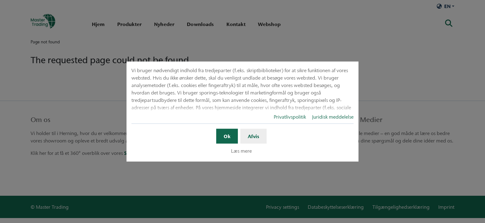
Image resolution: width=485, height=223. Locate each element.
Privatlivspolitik (290, 117)
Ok (227, 136)
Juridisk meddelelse (333, 117)
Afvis (253, 136)
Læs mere (241, 151)
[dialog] (242, 112)
